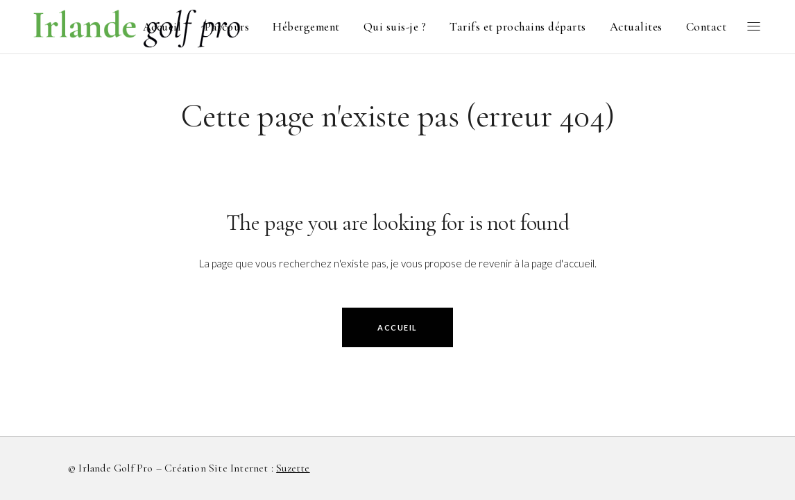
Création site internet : (236, 468)
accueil (397, 327)
